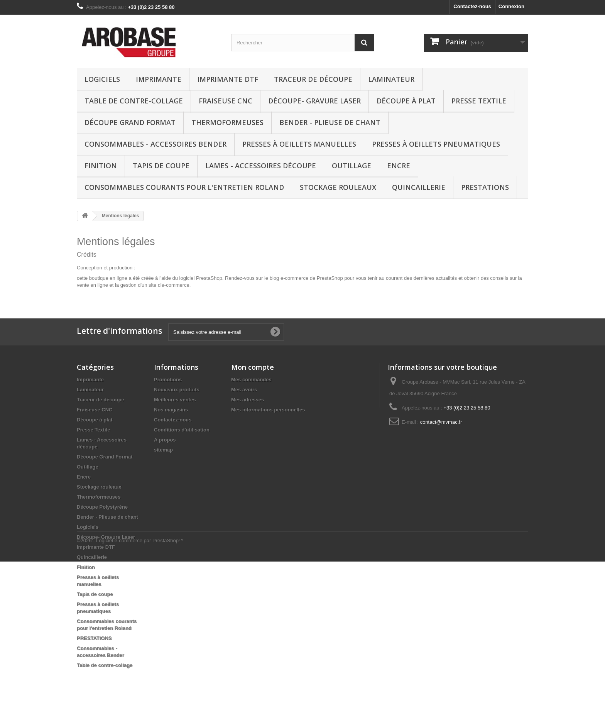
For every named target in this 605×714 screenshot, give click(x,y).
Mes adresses (247, 400)
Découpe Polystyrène (102, 507)
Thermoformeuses (227, 122)
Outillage (351, 165)
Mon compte (252, 367)
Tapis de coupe (161, 165)
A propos (165, 440)
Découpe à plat (406, 100)
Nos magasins (171, 410)
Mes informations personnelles (268, 410)
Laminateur (391, 79)
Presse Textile (478, 100)
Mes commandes (251, 379)
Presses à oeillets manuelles (299, 144)
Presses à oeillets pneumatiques (436, 144)
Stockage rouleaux (338, 187)
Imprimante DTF (227, 79)
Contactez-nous (472, 6)
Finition (100, 165)
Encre (398, 165)
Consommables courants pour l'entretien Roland (184, 187)
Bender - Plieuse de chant (329, 122)
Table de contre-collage (133, 100)
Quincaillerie (418, 187)
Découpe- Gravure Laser (314, 100)
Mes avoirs (244, 390)
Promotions (168, 379)
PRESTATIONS (485, 187)
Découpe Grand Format (130, 122)
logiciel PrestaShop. (202, 278)
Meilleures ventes (175, 400)
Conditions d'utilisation (182, 430)
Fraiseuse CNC (225, 100)
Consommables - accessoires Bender (155, 144)
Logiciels (102, 79)
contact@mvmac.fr (441, 422)
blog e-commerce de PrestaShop (306, 278)
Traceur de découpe (313, 79)
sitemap (163, 450)
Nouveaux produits (176, 390)
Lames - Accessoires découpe (260, 165)
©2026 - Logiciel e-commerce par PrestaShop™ (130, 693)
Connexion (511, 6)
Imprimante (158, 79)
